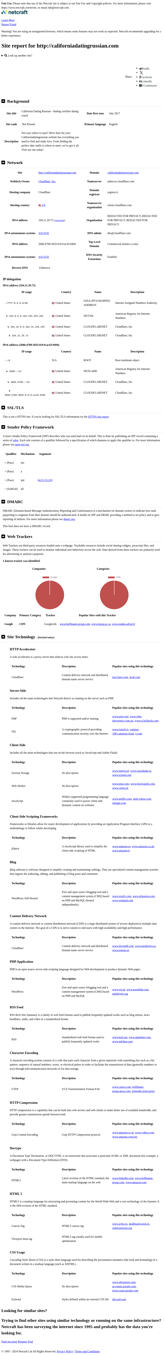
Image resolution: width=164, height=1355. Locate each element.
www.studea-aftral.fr (123, 624)
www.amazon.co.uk (143, 846)
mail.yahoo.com (142, 798)
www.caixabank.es (140, 770)
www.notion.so (120, 950)
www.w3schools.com (147, 720)
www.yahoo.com (144, 1132)
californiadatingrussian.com (123, 172)
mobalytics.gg (120, 993)
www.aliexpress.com (124, 1282)
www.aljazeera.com (144, 896)
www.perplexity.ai (145, 946)
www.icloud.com (121, 775)
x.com (138, 733)
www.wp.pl (118, 989)
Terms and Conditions (87, 1351)
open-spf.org (22, 444)
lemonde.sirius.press (143, 1091)
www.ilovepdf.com (123, 946)
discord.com (119, 1299)
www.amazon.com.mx (124, 1136)
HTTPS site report (98, 416)
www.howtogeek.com (142, 783)
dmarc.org (69, 519)
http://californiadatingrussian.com (57, 172)
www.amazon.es (121, 846)
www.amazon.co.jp (123, 1132)
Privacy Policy (65, 1351)
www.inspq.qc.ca (101, 624)
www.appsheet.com (140, 1037)
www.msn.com (120, 783)
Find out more (9, 1341)
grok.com (134, 677)
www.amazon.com (136, 1182)
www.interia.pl (120, 770)
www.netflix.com (122, 798)
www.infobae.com (122, 1041)
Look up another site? (18, 55)
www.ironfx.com (121, 896)
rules (15, 440)
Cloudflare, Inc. (47, 181)
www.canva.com (121, 1086)
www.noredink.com (137, 989)
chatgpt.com (119, 803)
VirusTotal (59, 220)
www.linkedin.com (123, 1178)
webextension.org (122, 1228)
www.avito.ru (119, 1223)
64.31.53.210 (45, 480)
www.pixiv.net (120, 716)
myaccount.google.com (125, 1290)
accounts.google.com (124, 1286)
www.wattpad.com (122, 900)
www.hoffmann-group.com (75, 624)
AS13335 (43, 233)
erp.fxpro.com (120, 677)
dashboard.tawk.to (139, 1223)
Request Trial (25, 1341)
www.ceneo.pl (120, 787)
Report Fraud (8, 24)
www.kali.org (119, 1037)
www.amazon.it (121, 850)
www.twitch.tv (120, 729)
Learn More (8, 20)
